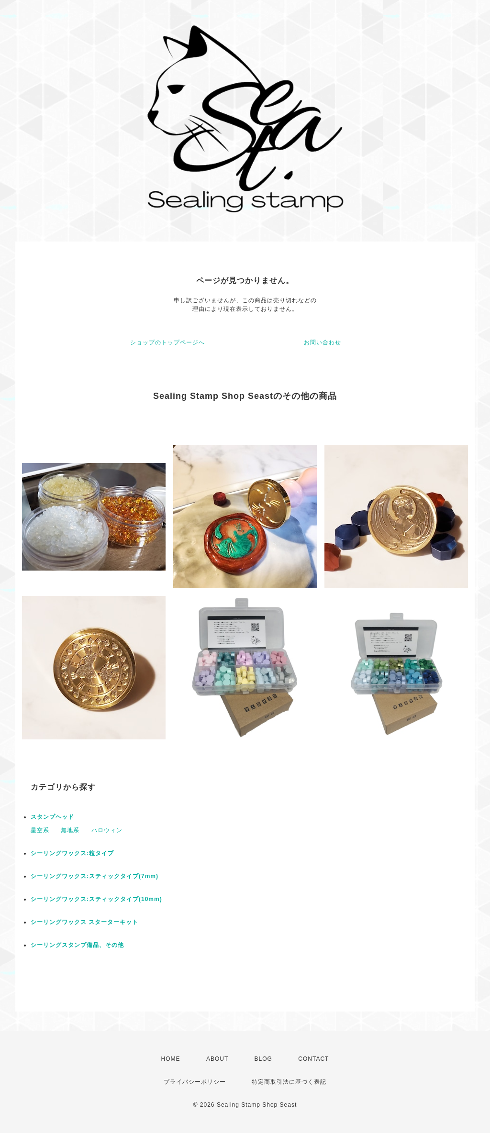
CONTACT (313, 1059)
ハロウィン (106, 830)
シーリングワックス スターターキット (84, 922)
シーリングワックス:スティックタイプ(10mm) (96, 899)
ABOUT (217, 1059)
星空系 (40, 830)
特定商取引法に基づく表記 (289, 1081)
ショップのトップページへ (167, 342)
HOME (170, 1059)
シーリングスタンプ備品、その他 (77, 945)
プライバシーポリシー (195, 1081)
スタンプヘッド (52, 817)
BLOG (263, 1059)
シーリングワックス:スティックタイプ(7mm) (94, 876)
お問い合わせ (322, 342)
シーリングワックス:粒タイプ (72, 853)
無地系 (70, 830)
